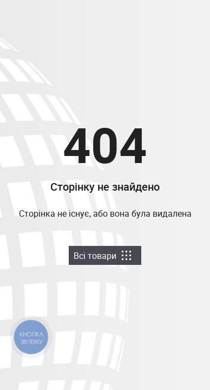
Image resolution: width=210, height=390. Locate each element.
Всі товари (102, 256)
